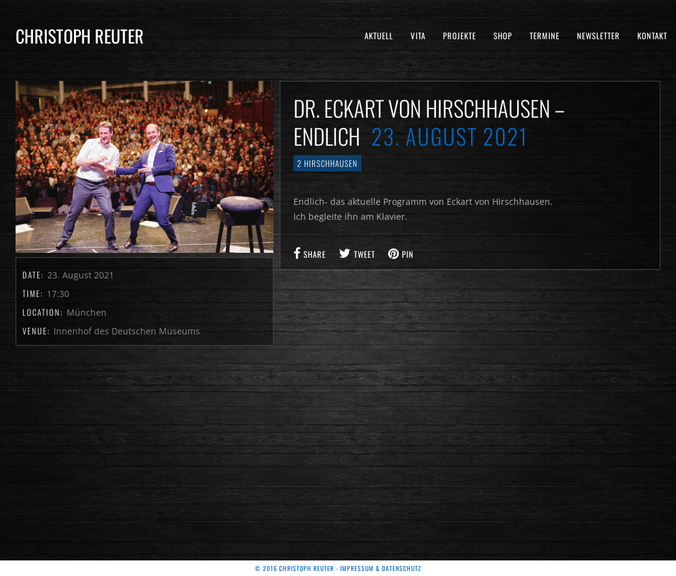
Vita (418, 35)
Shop (502, 35)
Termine (544, 35)
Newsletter (598, 35)
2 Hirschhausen (327, 163)
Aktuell (378, 35)
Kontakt (652, 35)
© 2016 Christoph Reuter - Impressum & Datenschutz (338, 568)
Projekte (459, 35)
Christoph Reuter (80, 36)
